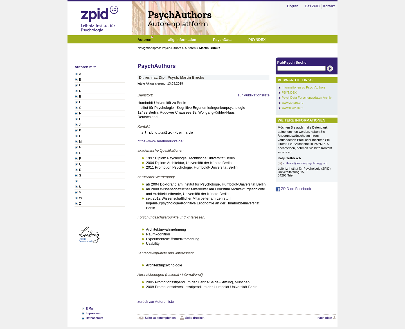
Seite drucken (194, 317)
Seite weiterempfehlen (160, 317)
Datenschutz (94, 318)
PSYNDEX (289, 92)
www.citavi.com (292, 107)
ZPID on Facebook (293, 189)
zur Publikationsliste (253, 95)
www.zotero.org (292, 102)
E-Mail (90, 308)
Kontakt (329, 6)
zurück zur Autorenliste (156, 301)
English (292, 6)
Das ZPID (312, 6)
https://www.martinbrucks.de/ (161, 141)
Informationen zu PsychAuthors (303, 87)
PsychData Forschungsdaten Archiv (307, 97)
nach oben (325, 317)
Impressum (93, 313)
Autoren (190, 48)
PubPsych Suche (292, 62)
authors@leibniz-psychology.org (305, 163)
